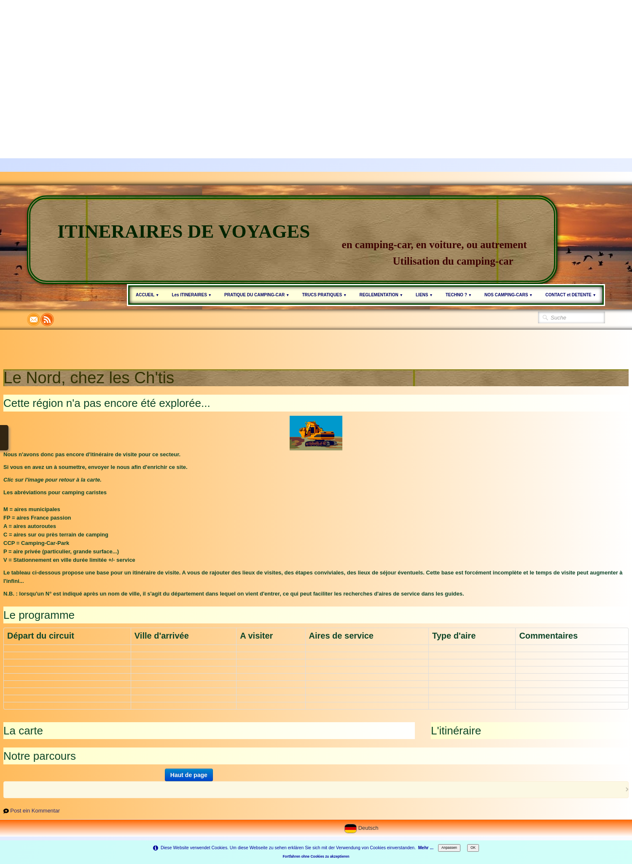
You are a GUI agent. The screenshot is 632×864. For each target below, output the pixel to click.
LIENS (424, 295)
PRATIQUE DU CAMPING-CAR (256, 295)
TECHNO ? (459, 295)
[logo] (292, 239)
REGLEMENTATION (381, 295)
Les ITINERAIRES (192, 295)
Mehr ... (425, 847)
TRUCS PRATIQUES (324, 295)
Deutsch (362, 828)
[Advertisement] (253, 59)
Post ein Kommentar (35, 810)
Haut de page (188, 775)
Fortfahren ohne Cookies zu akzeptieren (316, 856)
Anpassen (449, 847)
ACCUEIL (147, 295)
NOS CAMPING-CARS (508, 295)
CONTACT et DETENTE (571, 295)
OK (473, 847)
